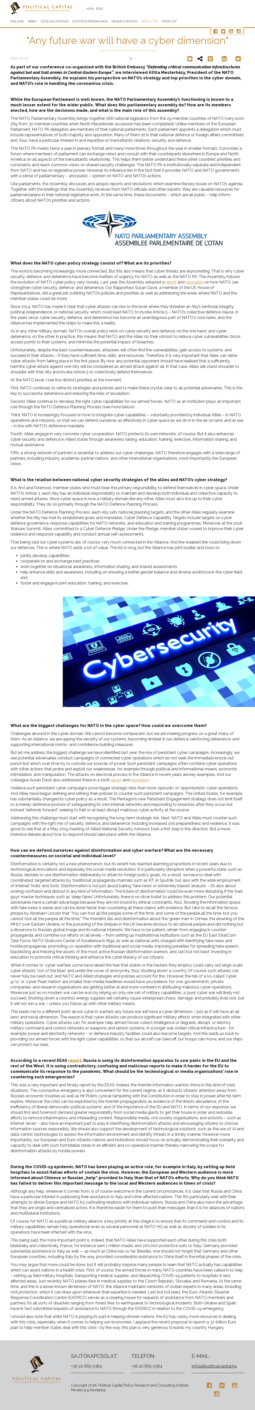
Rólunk (17, 21)
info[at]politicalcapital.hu (214, 1366)
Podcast (169, 21)
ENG (99, 8)
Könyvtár (149, 21)
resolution (195, 282)
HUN (90, 8)
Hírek (32, 21)
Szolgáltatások (55, 21)
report (171, 282)
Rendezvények (125, 21)
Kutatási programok (90, 21)
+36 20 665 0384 (86, 1366)
